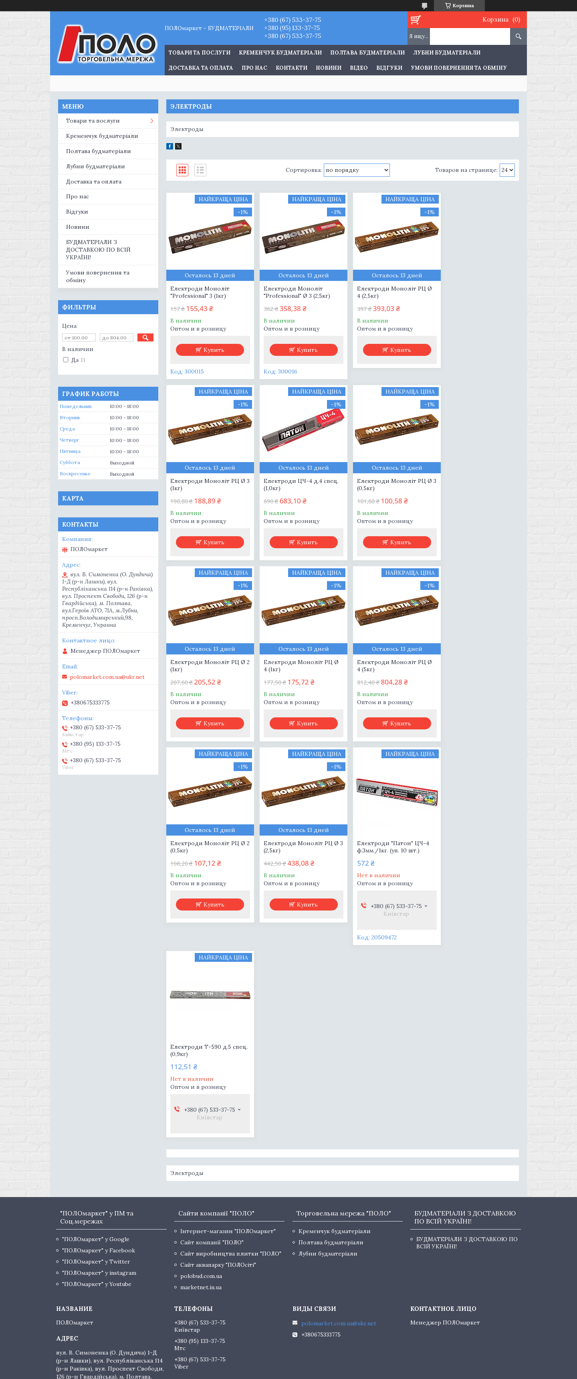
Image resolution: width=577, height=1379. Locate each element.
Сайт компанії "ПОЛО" (212, 1061)
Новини (328, 68)
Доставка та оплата (201, 68)
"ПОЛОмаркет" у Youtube (96, 1102)
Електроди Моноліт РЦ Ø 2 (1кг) (386, 484)
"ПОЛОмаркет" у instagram (99, 1091)
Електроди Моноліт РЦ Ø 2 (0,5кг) (297, 665)
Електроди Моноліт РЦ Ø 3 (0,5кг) (297, 484)
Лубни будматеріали (446, 52)
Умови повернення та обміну (459, 68)
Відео (359, 68)
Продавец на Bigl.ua (288, 1364)
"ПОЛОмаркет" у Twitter (96, 1080)
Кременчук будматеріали (280, 52)
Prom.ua (326, 1357)
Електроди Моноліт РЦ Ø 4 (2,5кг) (386, 292)
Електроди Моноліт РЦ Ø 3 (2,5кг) (386, 665)
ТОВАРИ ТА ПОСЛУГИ (199, 52)
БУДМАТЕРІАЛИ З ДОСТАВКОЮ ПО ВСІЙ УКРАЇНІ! (98, 249)
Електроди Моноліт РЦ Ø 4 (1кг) (476, 484)
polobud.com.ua (201, 1094)
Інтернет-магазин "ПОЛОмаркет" (228, 1050)
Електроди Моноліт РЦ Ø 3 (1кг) (476, 292)
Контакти (291, 68)
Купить (212, 349)
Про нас (254, 68)
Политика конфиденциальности (340, 1371)
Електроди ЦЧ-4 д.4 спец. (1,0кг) (207, 484)
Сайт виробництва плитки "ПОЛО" (230, 1072)
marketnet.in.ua (201, 1106)
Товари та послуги (93, 120)
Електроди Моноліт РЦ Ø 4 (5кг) (207, 665)
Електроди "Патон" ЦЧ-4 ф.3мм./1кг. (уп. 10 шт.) (475, 665)
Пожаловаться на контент (266, 1371)
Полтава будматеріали (367, 52)
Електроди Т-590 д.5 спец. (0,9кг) (200, 869)
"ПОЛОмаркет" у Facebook (98, 1069)
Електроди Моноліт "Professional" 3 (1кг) (200, 292)
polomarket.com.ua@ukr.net (107, 676)
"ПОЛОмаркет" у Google (95, 1058)
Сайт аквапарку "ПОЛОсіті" (218, 1083)
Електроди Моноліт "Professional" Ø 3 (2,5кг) (293, 292)
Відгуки (389, 68)
